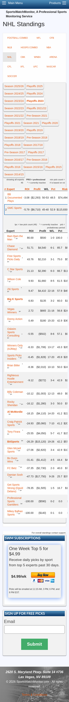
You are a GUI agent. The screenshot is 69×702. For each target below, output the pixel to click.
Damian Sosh (15, 474)
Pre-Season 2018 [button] (37, 137)
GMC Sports (14, 207)
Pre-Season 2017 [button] (14, 152)
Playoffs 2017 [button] (36, 152)
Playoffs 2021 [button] (12, 123)
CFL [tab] (9, 66)
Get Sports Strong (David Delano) (15, 488)
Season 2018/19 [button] (14, 137)
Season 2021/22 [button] (14, 115)
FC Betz (12, 468)
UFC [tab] (35, 66)
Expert (11, 189)
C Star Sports (15, 269)
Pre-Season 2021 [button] (37, 115)
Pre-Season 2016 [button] (37, 159)
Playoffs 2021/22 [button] (36, 108)
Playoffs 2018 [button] (12, 144)
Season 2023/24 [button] (14, 100)
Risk (65, 189)
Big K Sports (15, 299)
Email (9, 621)
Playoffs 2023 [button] (35, 100)
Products (55, 3)
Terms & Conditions (34, 694)
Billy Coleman (15, 391)
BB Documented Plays (14, 197)
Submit (34, 644)
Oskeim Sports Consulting (13, 332)
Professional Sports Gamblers (14, 501)
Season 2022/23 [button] (14, 108)
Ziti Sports (13, 289)
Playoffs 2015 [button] (54, 167)
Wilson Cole (14, 279)
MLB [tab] (9, 47)
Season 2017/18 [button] (33, 144)
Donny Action (14, 318)
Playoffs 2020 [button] (50, 123)
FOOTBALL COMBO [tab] (17, 38)
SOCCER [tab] (12, 76)
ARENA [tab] (53, 57)
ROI (27, 189)
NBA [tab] (49, 47)
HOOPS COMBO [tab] (29, 47)
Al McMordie (14, 411)
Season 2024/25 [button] (14, 93)
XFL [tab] (22, 66)
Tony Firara (13, 431)
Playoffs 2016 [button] (12, 167)
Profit (37, 189)
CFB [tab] (52, 38)
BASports (13, 441)
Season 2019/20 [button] (14, 130)
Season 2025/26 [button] (14, 86)
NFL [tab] (39, 38)
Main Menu (15, 3)
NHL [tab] (9, 57)
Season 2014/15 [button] (14, 174)
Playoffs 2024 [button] (35, 93)
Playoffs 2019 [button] (35, 130)
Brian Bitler (13, 365)
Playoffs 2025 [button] (35, 86)
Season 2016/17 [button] (14, 159)
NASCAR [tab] (51, 66)
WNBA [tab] (37, 57)
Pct (53, 189)
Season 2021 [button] (31, 123)
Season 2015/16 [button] (33, 167)
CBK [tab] (23, 57)
